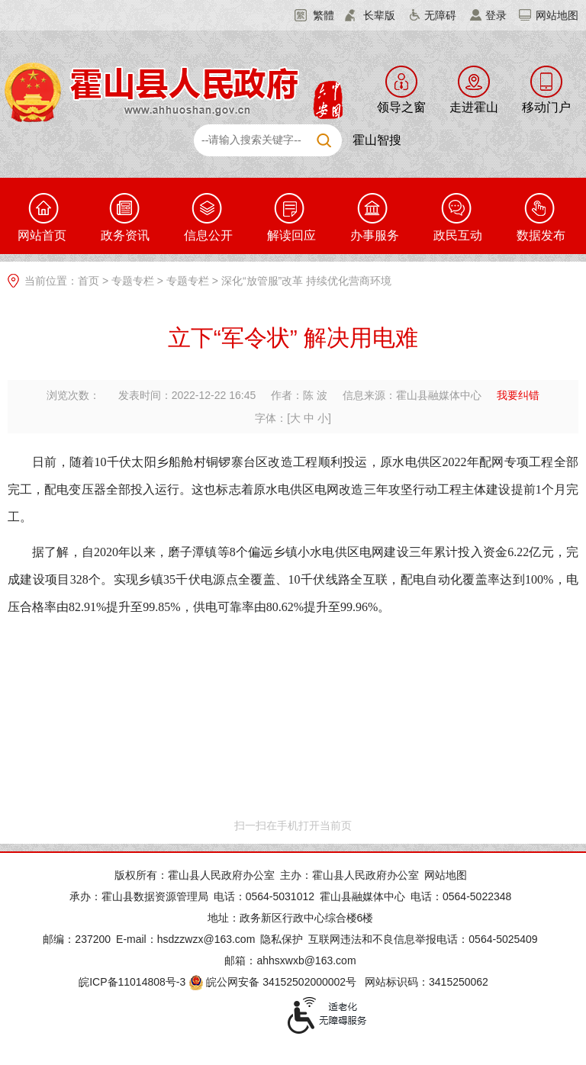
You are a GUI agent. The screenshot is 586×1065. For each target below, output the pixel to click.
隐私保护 (281, 939)
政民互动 (457, 235)
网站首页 (42, 235)
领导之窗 (401, 107)
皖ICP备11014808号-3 (132, 982)
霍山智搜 (377, 140)
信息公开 (208, 235)
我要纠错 (518, 395)
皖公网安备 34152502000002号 (273, 982)
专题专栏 (132, 281)
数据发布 (541, 235)
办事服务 (374, 235)
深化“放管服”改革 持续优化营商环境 (306, 281)
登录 (496, 15)
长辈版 (379, 15)
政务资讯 (125, 235)
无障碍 (440, 15)
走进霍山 (473, 107)
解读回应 (291, 235)
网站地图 (557, 15)
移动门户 (546, 107)
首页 (88, 281)
